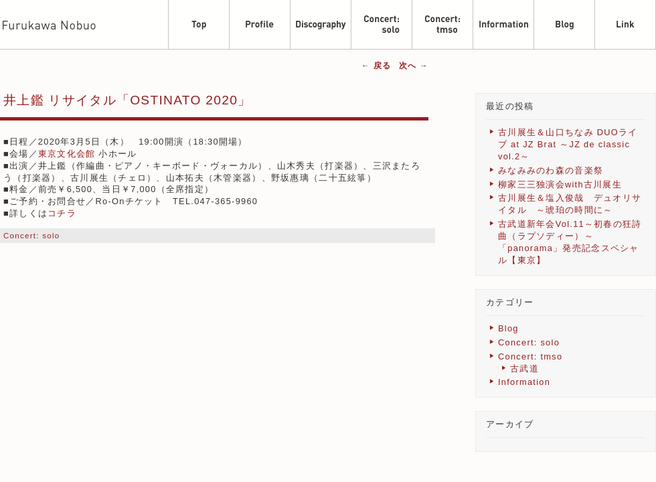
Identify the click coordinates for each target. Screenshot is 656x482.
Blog (508, 328)
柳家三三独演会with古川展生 (560, 184)
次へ (413, 65)
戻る (376, 65)
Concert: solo (31, 236)
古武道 (524, 369)
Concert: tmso (530, 356)
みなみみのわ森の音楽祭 (550, 170)
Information (524, 382)
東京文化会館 (67, 154)
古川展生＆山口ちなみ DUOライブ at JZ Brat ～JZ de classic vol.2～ (567, 144)
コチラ (62, 213)
